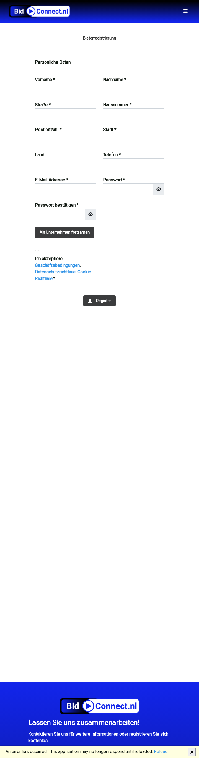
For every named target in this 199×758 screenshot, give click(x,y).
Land (39, 154)
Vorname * (45, 79)
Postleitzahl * (48, 129)
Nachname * (114, 79)
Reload (160, 751)
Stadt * (109, 129)
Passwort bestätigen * (57, 205)
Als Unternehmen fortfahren (65, 232)
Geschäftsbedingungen (57, 265)
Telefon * (112, 154)
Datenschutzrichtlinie (55, 272)
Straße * (43, 104)
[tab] (99, 235)
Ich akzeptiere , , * (64, 268)
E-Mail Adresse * (51, 180)
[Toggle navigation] (185, 11)
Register (99, 300)
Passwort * (114, 180)
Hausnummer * (117, 104)
